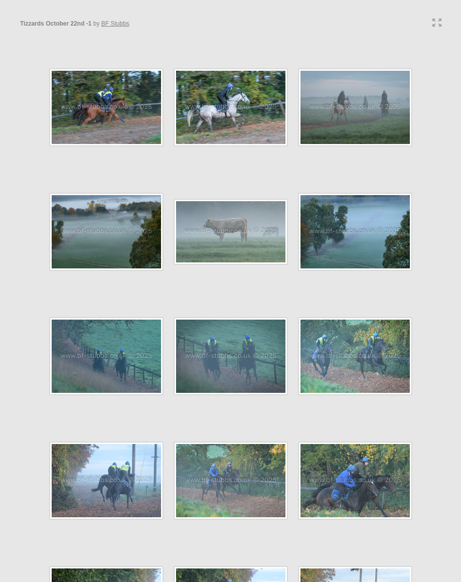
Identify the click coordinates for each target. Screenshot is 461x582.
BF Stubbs (115, 23)
